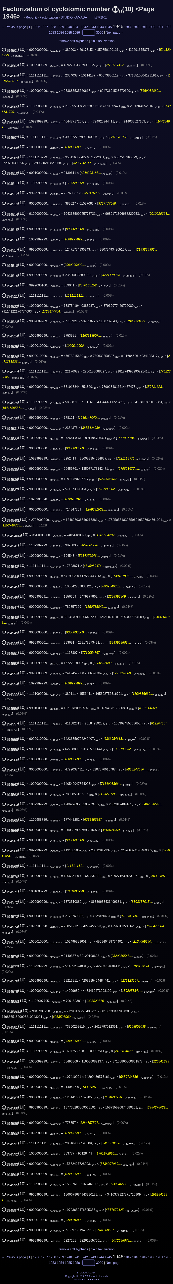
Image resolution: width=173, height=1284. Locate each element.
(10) (14, 49)
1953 (52, 32)
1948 (135, 27)
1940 (68, 27)
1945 (108, 27)
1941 (76, 27)
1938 (52, 27)
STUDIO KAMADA (74, 17)
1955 (68, 32)
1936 (36, 27)
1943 (92, 27)
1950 (151, 27)
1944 (100, 27)
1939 (60, 27)
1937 (44, 27)
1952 (167, 27)
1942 (84, 27)
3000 (99, 32)
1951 (159, 27)
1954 (60, 32)
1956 (76, 32)
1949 (143, 27)
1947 (127, 27)
